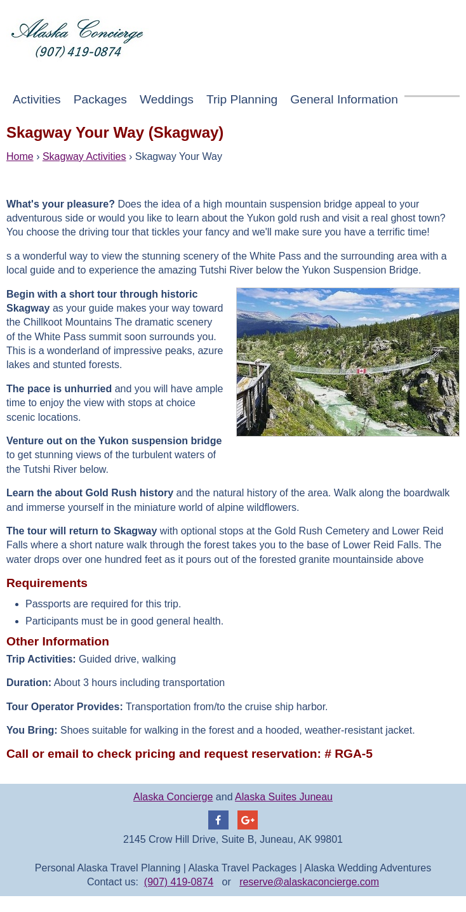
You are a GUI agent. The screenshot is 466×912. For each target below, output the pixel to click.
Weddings (167, 99)
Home (20, 156)
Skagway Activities (84, 156)
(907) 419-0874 (178, 881)
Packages (100, 99)
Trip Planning (241, 99)
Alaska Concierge (173, 796)
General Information (344, 99)
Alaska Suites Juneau (284, 796)
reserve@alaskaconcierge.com (309, 881)
